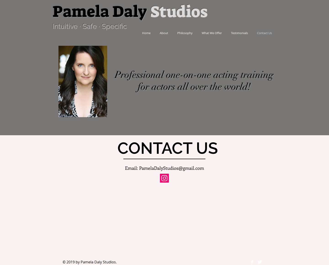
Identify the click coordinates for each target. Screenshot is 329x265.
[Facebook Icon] (252, 262)
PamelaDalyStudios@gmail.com (171, 168)
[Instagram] (164, 178)
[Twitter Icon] (259, 262)
